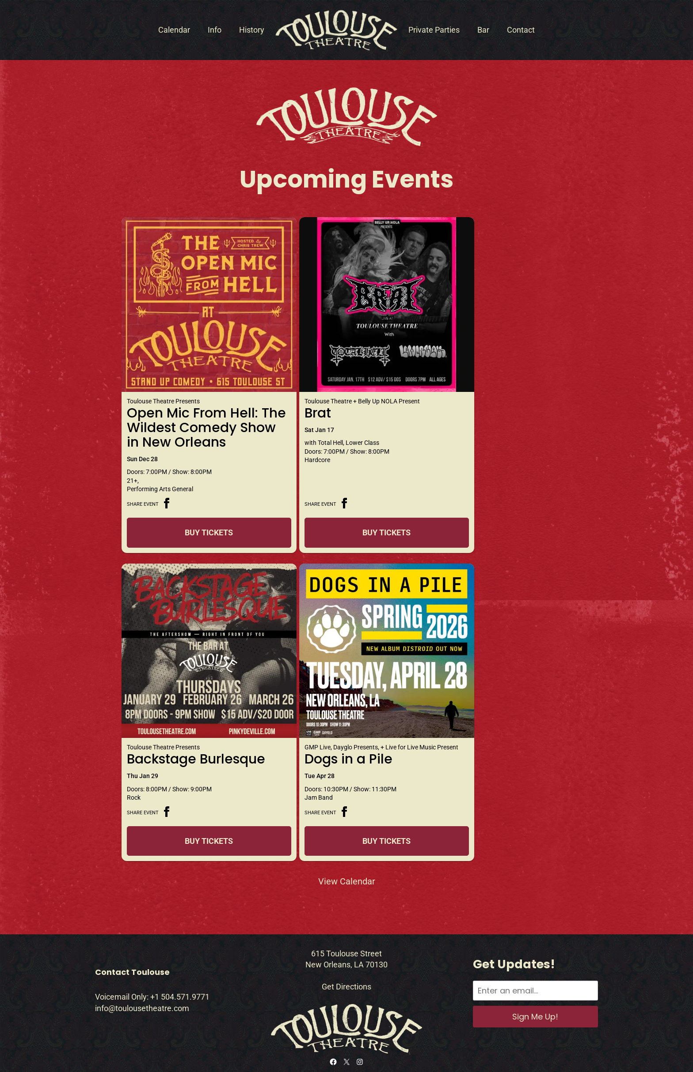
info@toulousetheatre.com (142, 973)
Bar (483, 29)
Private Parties (434, 29)
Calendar (174, 29)
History (251, 29)
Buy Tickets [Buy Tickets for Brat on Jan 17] (343, 518)
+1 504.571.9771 (179, 962)
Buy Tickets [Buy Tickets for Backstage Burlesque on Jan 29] (492, 518)
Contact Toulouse (132, 937)
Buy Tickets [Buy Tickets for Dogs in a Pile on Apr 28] (195, 806)
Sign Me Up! (535, 981)
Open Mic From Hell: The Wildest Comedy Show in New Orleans (192, 406)
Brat (288, 384)
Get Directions (346, 951)
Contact (521, 29)
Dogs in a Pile (171, 724)
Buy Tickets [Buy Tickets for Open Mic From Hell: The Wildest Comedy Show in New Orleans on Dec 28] (195, 518)
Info (214, 29)
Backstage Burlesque (458, 391)
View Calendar (346, 846)
